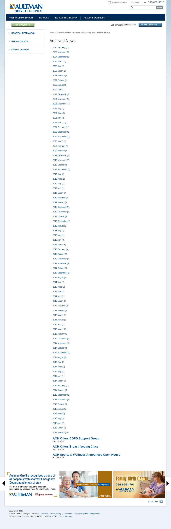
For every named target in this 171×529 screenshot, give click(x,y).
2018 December (61, 207)
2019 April (58, 188)
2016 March (59, 315)
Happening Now (88, 33)
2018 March (59, 245)
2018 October (60, 216)
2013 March (59, 428)
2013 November (61, 399)
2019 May (58, 183)
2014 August (60, 357)
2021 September (61, 104)
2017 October (60, 268)
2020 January (60, 151)
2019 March (59, 193)
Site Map (44, 514)
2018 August (60, 226)
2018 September (61, 221)
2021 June (59, 113)
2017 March (59, 301)
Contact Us (68, 514)
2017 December (61, 259)
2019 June (59, 179)
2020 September (61, 137)
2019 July (58, 174)
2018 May (58, 235)
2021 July (58, 108)
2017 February (60, 306)
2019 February (60, 198)
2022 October (60, 80)
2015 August (60, 320)
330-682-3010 (156, 2)
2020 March (59, 141)
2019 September (61, 169)
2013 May (58, 418)
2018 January (60, 254)
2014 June (59, 367)
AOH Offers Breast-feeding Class (76, 446)
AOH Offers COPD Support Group (76, 438)
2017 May (58, 291)
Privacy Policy (55, 514)
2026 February (60, 47)
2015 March (59, 329)
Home (52, 33)
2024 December (61, 57)
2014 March (59, 381)
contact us (135, 3)
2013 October (60, 404)
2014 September (61, 353)
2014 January (60, 390)
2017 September (61, 273)
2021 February (60, 127)
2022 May (58, 90)
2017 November (61, 263)
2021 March (59, 122)
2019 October (60, 165)
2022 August (60, 85)
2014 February (60, 385)
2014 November (61, 343)
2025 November (61, 52)
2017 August (60, 277)
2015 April (58, 324)
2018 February (60, 249)
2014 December (61, 338)
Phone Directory (65, 516)
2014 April (58, 376)
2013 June (59, 414)
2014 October (60, 348)
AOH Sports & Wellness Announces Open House (86, 454)
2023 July (58, 66)
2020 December (61, 132)
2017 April (58, 296)
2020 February (60, 146)
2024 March (59, 61)
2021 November (61, 99)
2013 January (61, 432)
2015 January (60, 334)
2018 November (61, 212)
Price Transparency (92, 514)
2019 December (61, 155)
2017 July (58, 282)
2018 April (58, 240)
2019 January (60, 202)
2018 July (58, 230)
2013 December (61, 395)
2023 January (60, 75)
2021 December (61, 94)
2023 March (59, 71)
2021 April (58, 118)
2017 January (60, 310)
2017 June (59, 287)
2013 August (60, 409)
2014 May (58, 371)
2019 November (61, 160)
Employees (78, 514)
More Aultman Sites (119, 3)
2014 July (58, 362)
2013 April (58, 423)
